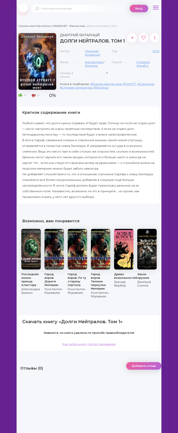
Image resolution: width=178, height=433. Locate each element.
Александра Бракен (30, 290)
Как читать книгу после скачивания (89, 344)
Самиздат (147, 84)
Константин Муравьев (53, 290)
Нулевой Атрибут (143, 63)
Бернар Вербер (120, 283)
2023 (156, 51)
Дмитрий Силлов (144, 283)
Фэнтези (91, 65)
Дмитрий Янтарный (92, 53)
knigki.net (23, 8)
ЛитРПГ (130, 84)
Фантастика (94, 62)
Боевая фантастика (106, 84)
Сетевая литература (77, 87)
